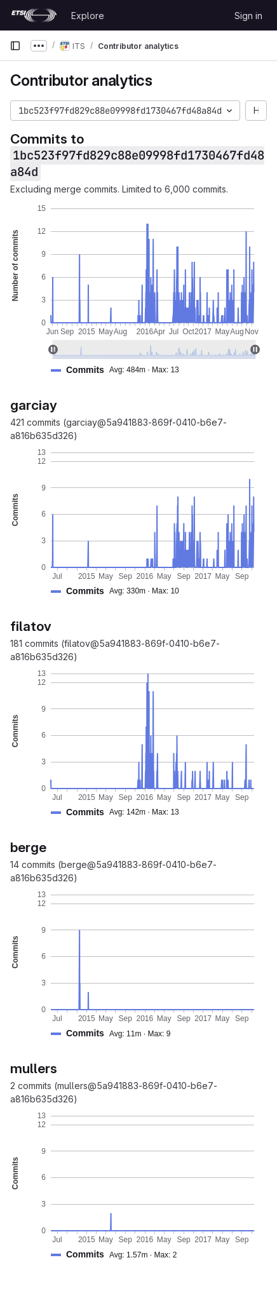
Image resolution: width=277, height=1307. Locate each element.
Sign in (248, 15)
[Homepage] (34, 15)
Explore (87, 15)
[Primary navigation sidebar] (15, 46)
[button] (120, 370)
